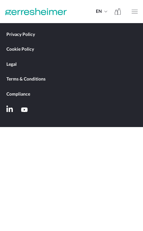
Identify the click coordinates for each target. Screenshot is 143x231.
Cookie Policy (20, 49)
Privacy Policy (20, 34)
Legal (11, 64)
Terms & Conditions (26, 79)
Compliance (18, 94)
